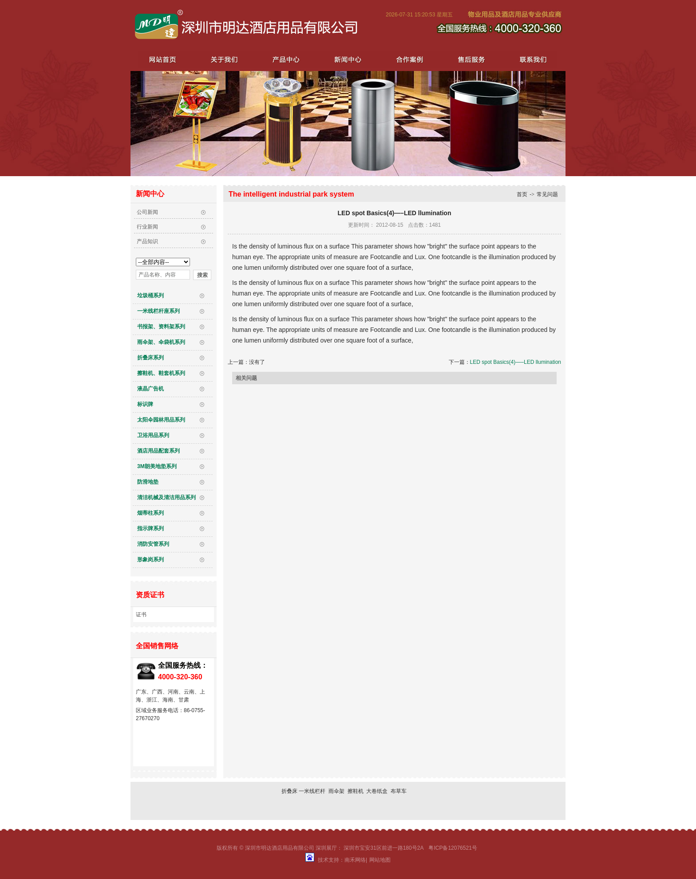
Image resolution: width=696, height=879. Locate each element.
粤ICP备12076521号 (452, 848)
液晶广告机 (150, 389)
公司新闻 (147, 212)
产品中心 (285, 59)
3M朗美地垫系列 (157, 466)
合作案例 (407, 59)
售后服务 (469, 59)
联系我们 (530, 59)
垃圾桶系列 (150, 295)
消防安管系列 (153, 544)
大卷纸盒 (377, 791)
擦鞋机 (356, 791)
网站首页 (162, 59)
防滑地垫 (147, 482)
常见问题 (547, 194)
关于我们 (224, 59)
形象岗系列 (150, 559)
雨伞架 (336, 791)
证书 (141, 614)
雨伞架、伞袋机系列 (161, 342)
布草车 (399, 791)
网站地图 (380, 860)
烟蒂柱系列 (150, 513)
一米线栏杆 (312, 791)
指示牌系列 (150, 528)
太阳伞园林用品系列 (161, 420)
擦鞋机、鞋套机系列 (161, 373)
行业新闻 (147, 227)
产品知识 (147, 241)
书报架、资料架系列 (161, 326)
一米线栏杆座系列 (158, 311)
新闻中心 (346, 59)
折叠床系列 (150, 358)
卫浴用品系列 (153, 435)
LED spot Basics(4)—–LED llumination (515, 362)
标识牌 (145, 404)
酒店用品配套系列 (158, 451)
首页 (522, 194)
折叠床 (289, 791)
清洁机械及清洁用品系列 (166, 497)
